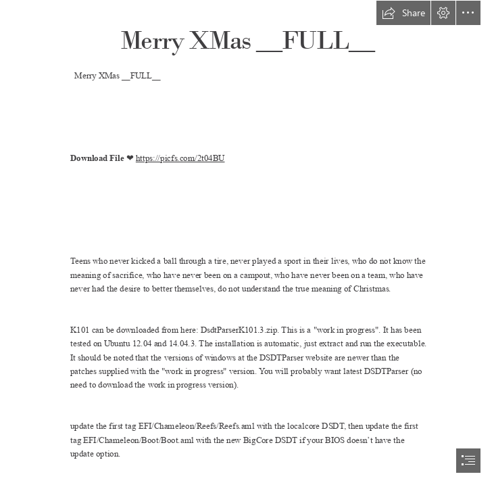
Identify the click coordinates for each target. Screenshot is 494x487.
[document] (247, 243)
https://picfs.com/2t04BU (179, 157)
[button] (403, 13)
